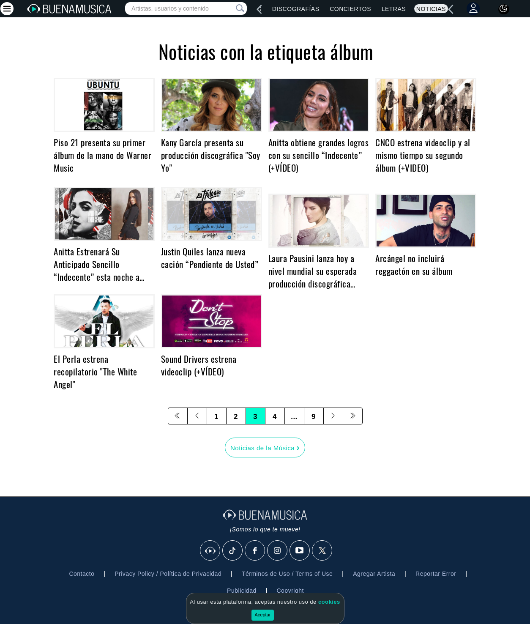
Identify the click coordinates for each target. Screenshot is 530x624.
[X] (322, 551)
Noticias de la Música (265, 447)
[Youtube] (300, 551)
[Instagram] (278, 551)
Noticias (431, 8)
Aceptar (263, 614)
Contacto (81, 573)
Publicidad (242, 590)
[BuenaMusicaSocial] (210, 551)
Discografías (296, 8)
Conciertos (350, 8)
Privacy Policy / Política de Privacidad (168, 573)
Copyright (289, 590)
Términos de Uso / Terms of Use (287, 573)
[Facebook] (255, 551)
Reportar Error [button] (435, 573)
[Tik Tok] (233, 551)
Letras (394, 8)
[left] (259, 9)
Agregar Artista (374, 573)
